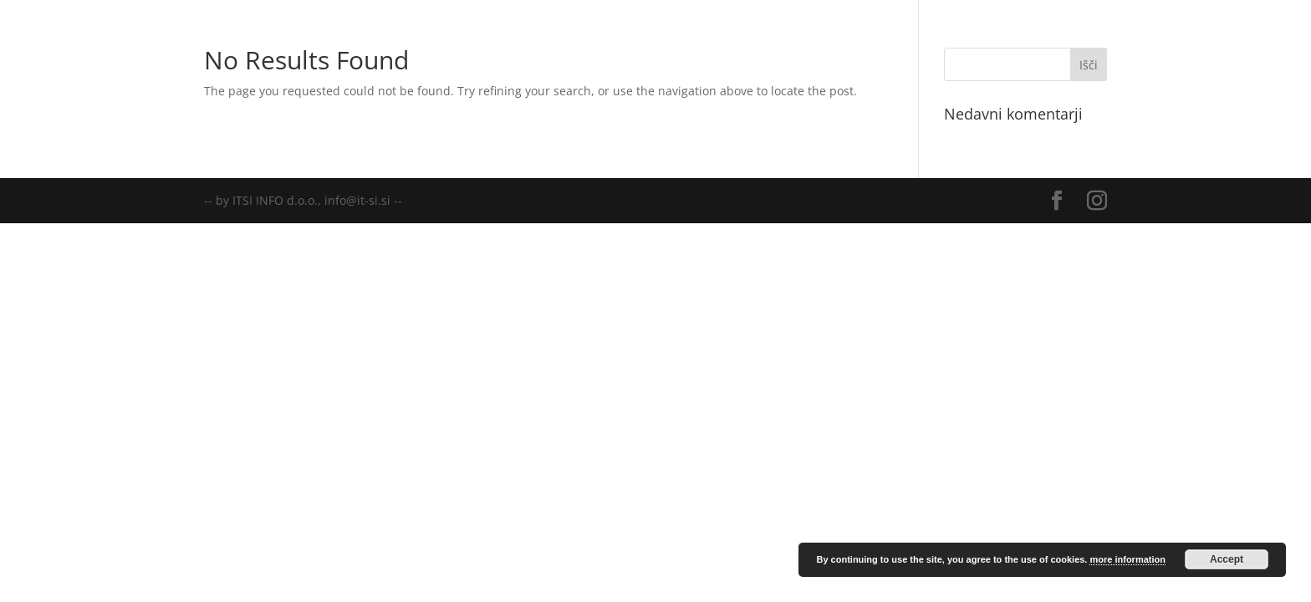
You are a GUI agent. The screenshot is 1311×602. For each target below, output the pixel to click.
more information (1127, 559)
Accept (1226, 559)
